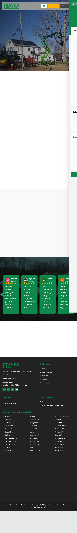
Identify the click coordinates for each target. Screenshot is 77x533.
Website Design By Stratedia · (20, 505)
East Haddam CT (11, 438)
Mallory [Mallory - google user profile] (14, 279)
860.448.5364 (13, 378)
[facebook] (4, 389)
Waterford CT (60, 447)
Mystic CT (33, 447)
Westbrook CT (60, 450)
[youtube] (16, 389)
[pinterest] (12, 389)
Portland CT (59, 429)
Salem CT (58, 435)
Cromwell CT (10, 429)
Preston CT (59, 432)
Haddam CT (34, 420)
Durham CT (9, 435)
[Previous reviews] (2, 294)
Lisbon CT (33, 429)
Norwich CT (59, 420)
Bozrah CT (9, 416)
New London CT (36, 450)
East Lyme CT (10, 444)
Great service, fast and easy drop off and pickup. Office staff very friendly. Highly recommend (66, 297)
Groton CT (34, 416)
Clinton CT (9, 423)
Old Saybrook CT (61, 426)
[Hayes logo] (11, 364)
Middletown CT (35, 441)
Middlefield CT (35, 438)
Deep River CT (10, 432)
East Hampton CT (11, 441)
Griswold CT (9, 450)
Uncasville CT (60, 441)
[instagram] (8, 389)
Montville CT (34, 444)
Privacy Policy (62, 505)
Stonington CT (60, 438)
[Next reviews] (74, 294)
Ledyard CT (34, 426)
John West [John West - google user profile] (71, 279)
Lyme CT (33, 432)
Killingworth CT (35, 423)
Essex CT (8, 447)
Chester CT (9, 420)
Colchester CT (10, 426)
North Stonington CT (62, 416)
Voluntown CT (60, 444)
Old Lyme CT (59, 423)
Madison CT (34, 435)
